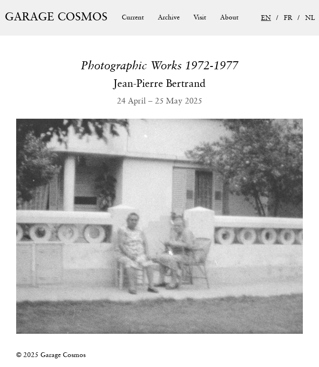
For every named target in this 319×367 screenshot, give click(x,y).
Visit (199, 17)
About (229, 17)
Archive (169, 17)
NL (310, 18)
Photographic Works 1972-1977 (159, 66)
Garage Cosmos (56, 17)
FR (288, 18)
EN (266, 18)
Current (133, 17)
